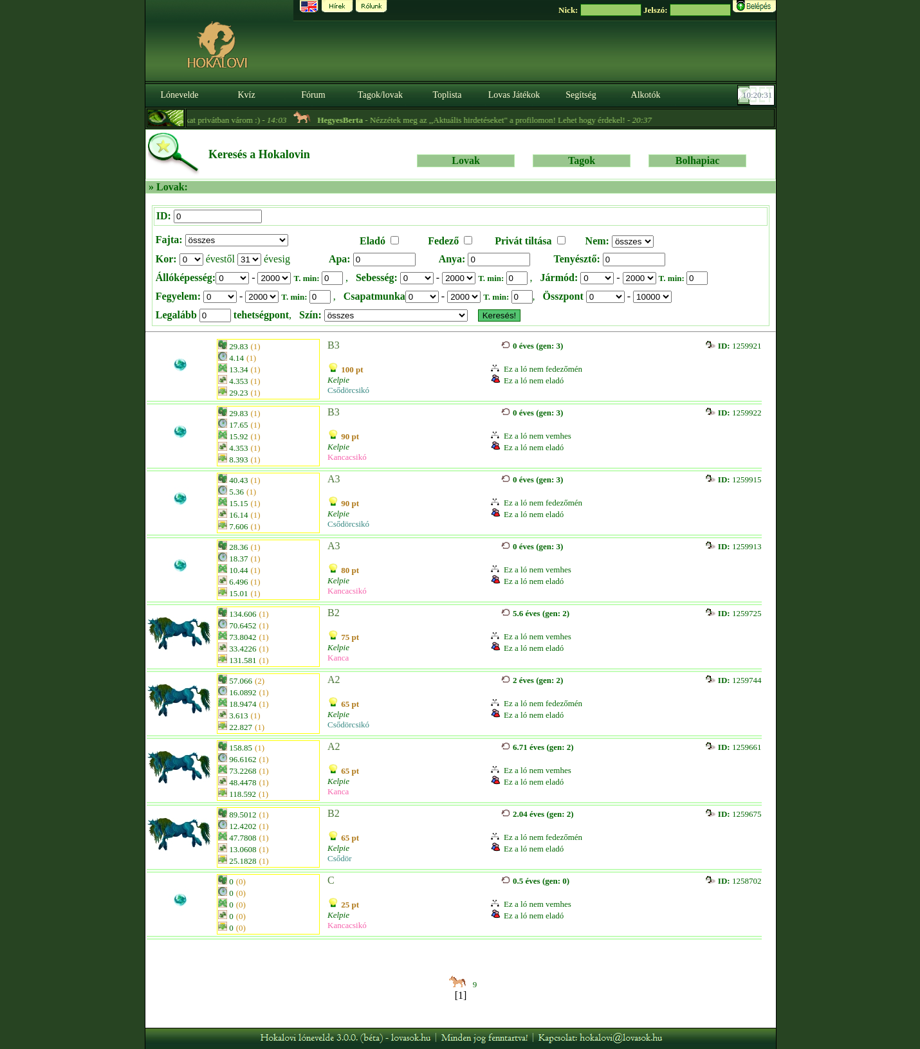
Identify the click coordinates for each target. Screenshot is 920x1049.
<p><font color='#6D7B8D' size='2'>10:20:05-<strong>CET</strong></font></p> (757, 95)
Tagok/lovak (380, 95)
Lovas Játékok (514, 95)
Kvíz (246, 95)
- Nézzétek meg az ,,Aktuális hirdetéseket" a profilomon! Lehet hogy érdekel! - (494, 120)
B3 (333, 345)
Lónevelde (179, 95)
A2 (333, 679)
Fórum (313, 95)
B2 (333, 612)
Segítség (581, 95)
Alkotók (646, 95)
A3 (333, 478)
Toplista (447, 95)
